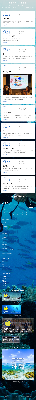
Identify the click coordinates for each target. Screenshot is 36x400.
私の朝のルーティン (9, 166)
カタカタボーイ (7, 184)
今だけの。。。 (18, 245)
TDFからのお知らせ (7, 266)
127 (18, 196)
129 (24, 196)
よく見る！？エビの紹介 (18, 249)
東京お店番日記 (6, 268)
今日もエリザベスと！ (9, 148)
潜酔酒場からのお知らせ (8, 261)
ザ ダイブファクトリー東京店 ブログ (18, 5)
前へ (9, 196)
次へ (27, 196)
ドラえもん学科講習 (9, 36)
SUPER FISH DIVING (18, 347)
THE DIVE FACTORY (18, 290)
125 (12, 196)
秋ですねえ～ (7, 130)
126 (15, 196)
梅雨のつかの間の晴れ (18, 252)
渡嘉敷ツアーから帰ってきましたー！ (18, 238)
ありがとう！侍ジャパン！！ (18, 227)
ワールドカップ (18, 230)
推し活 (18, 234)
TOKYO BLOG (18, 3)
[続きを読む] (5, 25)
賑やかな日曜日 (7, 72)
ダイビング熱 (7, 112)
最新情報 (4, 264)
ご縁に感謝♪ (6, 18)
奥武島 (18, 223)
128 (21, 196)
